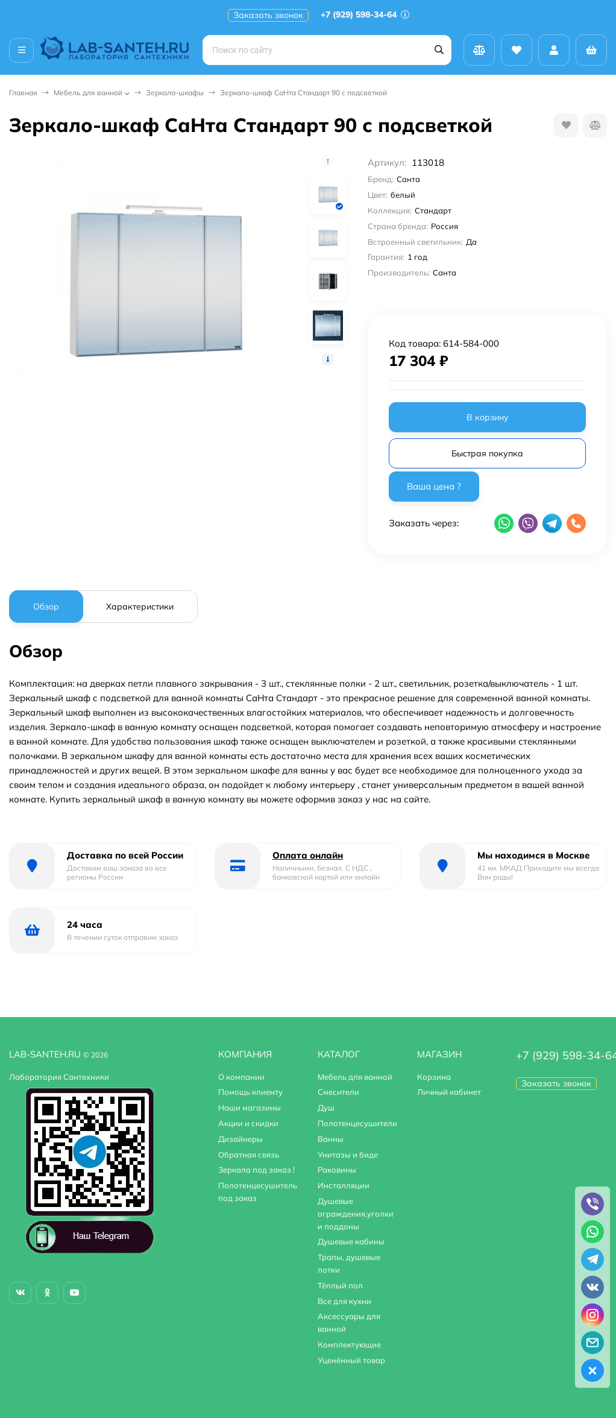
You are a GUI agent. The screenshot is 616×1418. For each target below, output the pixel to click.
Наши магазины (249, 1107)
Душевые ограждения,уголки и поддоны (356, 1213)
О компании (241, 1077)
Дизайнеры (240, 1139)
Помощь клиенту (250, 1092)
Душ (326, 1107)
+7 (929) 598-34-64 (365, 14)
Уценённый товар (351, 1360)
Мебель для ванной (88, 92)
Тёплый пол (340, 1285)
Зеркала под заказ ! (256, 1169)
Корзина (434, 1077)
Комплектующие (349, 1344)
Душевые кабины (351, 1241)
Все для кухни (344, 1301)
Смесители (338, 1092)
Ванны (331, 1139)
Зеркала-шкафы (175, 92)
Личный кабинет (449, 1092)
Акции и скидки (248, 1123)
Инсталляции (343, 1185)
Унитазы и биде (348, 1154)
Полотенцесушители (357, 1123)
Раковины (337, 1169)
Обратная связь (248, 1154)
